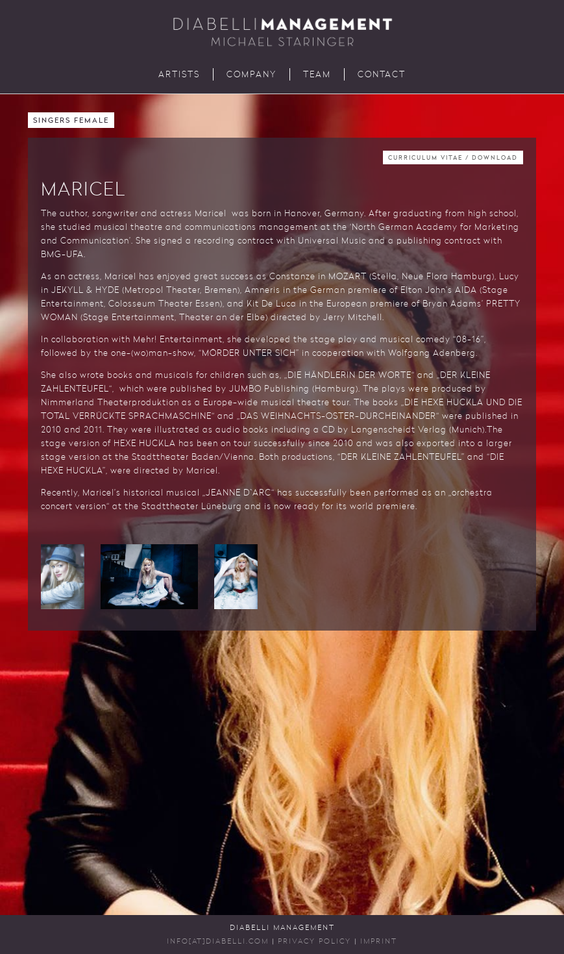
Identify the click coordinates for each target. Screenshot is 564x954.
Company (251, 75)
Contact (382, 75)
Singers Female (71, 121)
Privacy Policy (314, 942)
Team (317, 75)
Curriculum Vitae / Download (453, 158)
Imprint (378, 942)
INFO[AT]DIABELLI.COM (218, 942)
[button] (62, 576)
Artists (179, 75)
